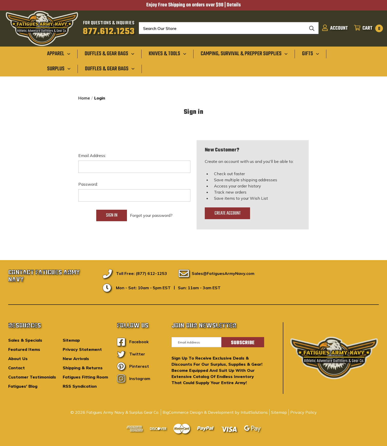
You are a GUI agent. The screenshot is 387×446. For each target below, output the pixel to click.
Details (234, 5)
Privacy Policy (303, 412)
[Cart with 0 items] (367, 28)
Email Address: (92, 155)
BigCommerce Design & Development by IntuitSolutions (215, 412)
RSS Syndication (80, 386)
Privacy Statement (82, 349)
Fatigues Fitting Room (85, 377)
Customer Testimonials (32, 377)
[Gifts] (310, 54)
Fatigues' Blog (22, 386)
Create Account (227, 213)
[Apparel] (59, 54)
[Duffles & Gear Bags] (110, 54)
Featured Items (24, 349)
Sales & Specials (25, 340)
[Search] (311, 28)
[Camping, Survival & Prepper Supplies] (244, 54)
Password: (88, 184)
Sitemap (71, 340)
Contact (16, 367)
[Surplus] (59, 68)
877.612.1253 (109, 32)
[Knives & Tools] (167, 54)
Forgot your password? (151, 215)
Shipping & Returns (83, 367)
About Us (18, 358)
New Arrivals (76, 358)
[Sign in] (335, 28)
